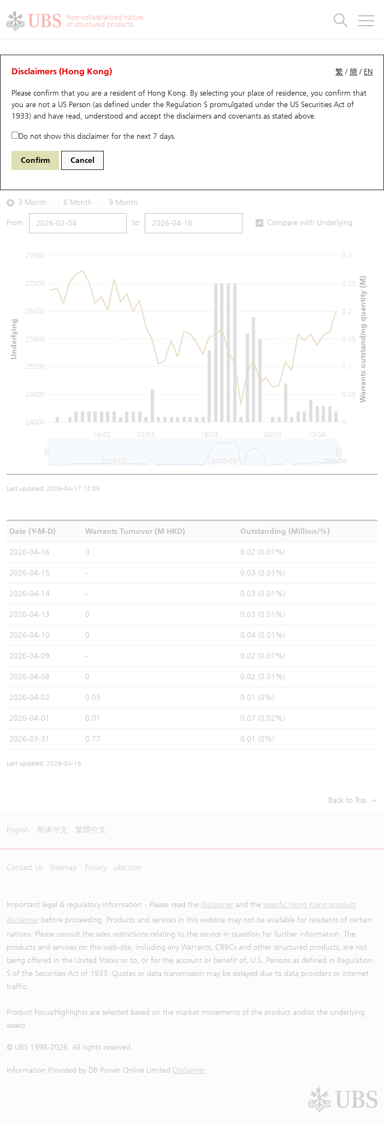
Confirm (35, 160)
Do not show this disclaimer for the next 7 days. (93, 136)
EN (368, 72)
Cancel (82, 160)
